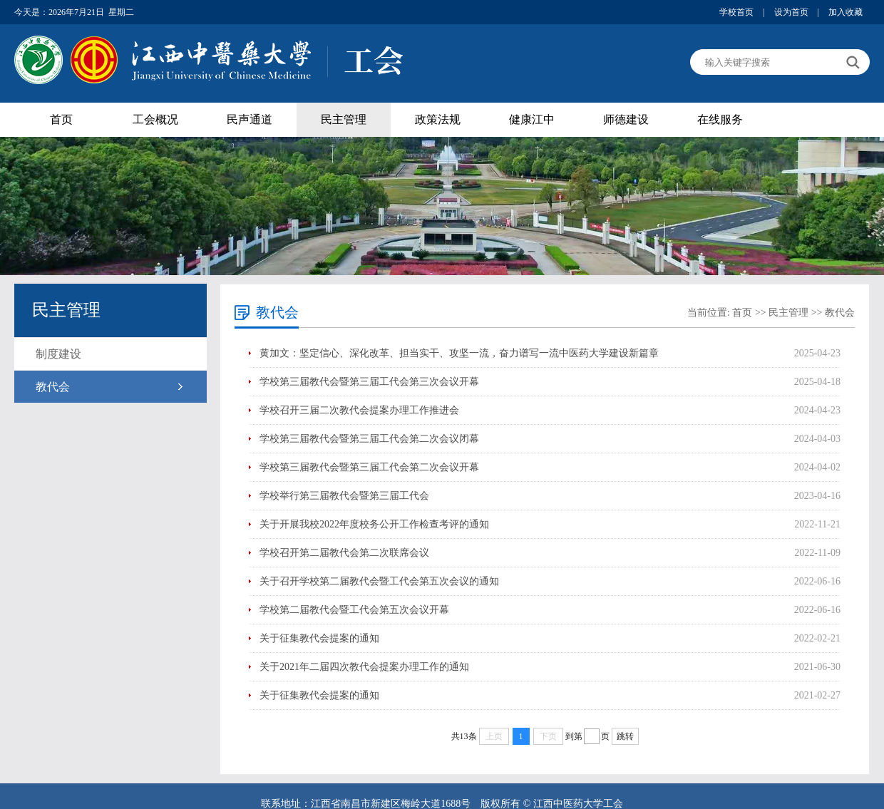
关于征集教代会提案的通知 (319, 638)
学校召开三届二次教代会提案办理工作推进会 (359, 410)
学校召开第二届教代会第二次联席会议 (344, 552)
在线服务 (720, 119)
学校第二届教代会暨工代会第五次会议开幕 (354, 609)
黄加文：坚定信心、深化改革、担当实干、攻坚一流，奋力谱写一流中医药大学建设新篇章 (459, 353)
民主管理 (343, 119)
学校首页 (736, 12)
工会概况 (155, 119)
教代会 (53, 387)
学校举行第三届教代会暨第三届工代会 (344, 495)
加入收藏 (845, 12)
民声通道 (249, 119)
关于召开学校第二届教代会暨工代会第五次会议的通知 (379, 581)
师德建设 (626, 119)
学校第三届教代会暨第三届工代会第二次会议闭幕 (369, 438)
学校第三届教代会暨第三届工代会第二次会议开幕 (369, 467)
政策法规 (438, 119)
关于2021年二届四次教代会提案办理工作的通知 (364, 666)
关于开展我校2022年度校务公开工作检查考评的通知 (374, 524)
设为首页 (791, 12)
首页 (61, 119)
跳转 (625, 736)
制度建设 (58, 354)
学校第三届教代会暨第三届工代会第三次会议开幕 (369, 381)
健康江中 (532, 119)
